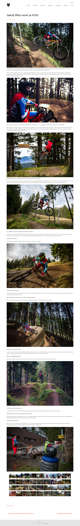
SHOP (72, 5)
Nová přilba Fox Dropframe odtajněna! (65, 513)
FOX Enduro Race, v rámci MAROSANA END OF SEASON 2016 (20, 513)
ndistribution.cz (46, 523)
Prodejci (50, 5)
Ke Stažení (58, 5)
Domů (28, 5)
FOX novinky (11, 505)
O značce (35, 5)
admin (13, 19)
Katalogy (42, 5)
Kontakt (66, 5)
